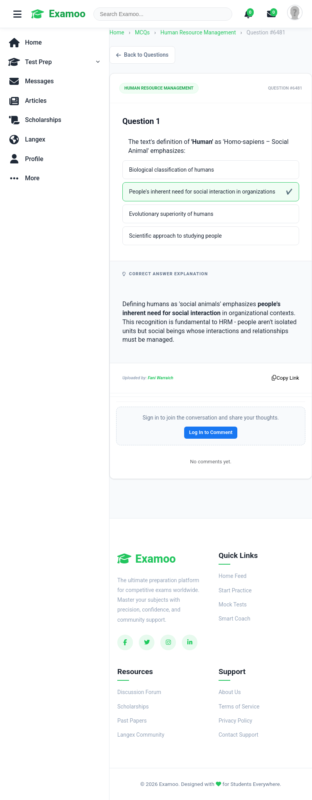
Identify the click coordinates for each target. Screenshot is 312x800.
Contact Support (238, 735)
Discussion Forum (139, 692)
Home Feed (232, 576)
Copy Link (285, 378)
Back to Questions (142, 55)
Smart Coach (234, 618)
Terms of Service (239, 706)
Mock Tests (233, 604)
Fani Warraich (160, 377)
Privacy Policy (235, 720)
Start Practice (235, 590)
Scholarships (133, 706)
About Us (230, 692)
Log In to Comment (210, 432)
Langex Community (140, 735)
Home (116, 32)
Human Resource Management (198, 32)
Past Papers (132, 720)
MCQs (142, 32)
